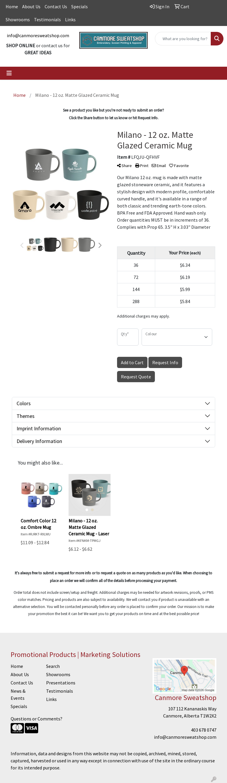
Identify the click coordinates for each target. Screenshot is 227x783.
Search (53, 666)
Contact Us (56, 6)
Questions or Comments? (36, 719)
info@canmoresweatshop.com (38, 35)
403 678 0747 (203, 730)
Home (12, 6)
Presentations (60, 683)
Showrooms (18, 19)
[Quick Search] (183, 38)
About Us (31, 6)
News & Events (18, 694)
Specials (79, 6)
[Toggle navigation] (9, 73)
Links (70, 19)
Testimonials (47, 19)
